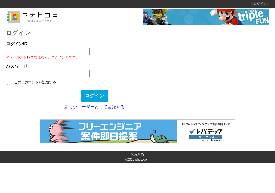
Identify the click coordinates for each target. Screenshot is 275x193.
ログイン (260, 4)
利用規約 (137, 154)
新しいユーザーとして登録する (94, 107)
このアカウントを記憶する (35, 82)
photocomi (142, 159)
